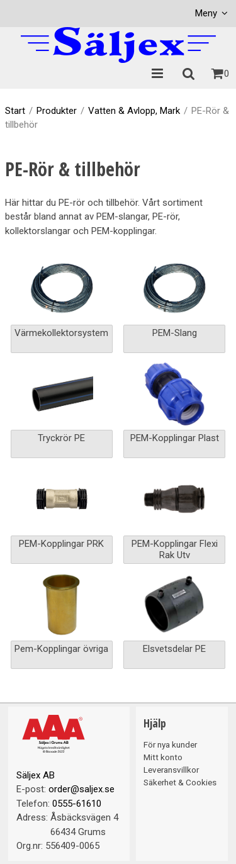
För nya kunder (170, 744)
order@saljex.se (81, 789)
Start (15, 110)
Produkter (57, 110)
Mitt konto (163, 757)
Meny (206, 13)
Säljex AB (35, 775)
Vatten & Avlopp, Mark (134, 110)
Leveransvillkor (171, 770)
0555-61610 (76, 803)
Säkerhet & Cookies (179, 782)
